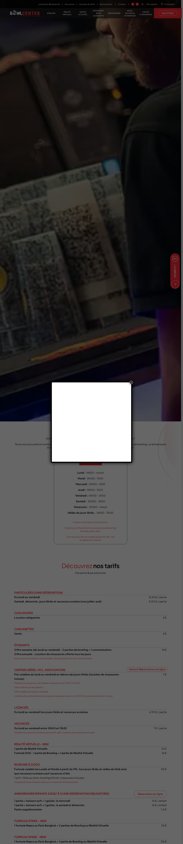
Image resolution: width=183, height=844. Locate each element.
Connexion (171, 4)
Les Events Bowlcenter (51, 4)
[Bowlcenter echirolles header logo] (25, 11)
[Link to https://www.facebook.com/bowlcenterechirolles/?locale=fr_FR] (134, 4)
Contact (124, 4)
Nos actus (71, 4)
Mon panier (153, 4)
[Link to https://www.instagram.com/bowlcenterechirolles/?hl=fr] (139, 4)
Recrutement (108, 4)
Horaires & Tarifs (89, 4)
